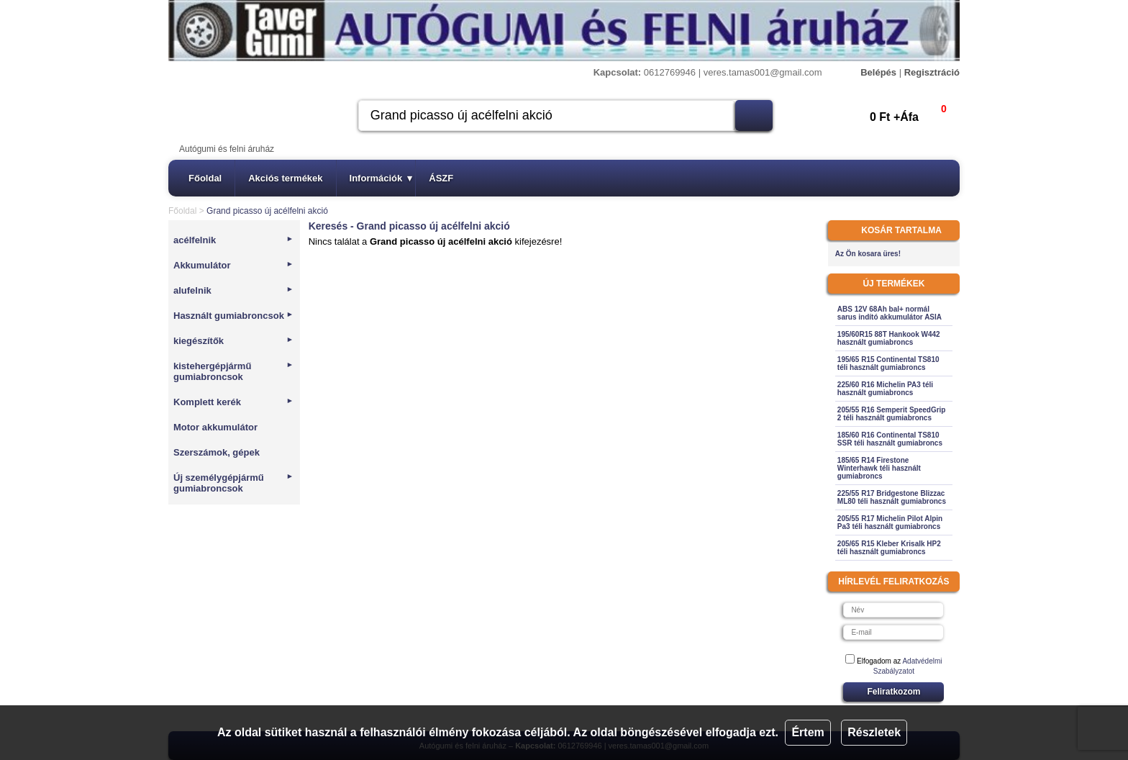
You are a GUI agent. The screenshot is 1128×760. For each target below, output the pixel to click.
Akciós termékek (285, 178)
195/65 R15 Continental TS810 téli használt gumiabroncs (888, 363)
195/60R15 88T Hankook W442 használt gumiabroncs (888, 338)
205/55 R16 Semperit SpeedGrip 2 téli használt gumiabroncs (891, 414)
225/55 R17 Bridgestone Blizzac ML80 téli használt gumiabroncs (891, 497)
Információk (381, 178)
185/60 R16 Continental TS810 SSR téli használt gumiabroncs (889, 439)
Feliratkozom (893, 692)
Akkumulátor (233, 265)
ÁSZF (441, 178)
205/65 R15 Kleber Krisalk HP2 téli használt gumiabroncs (889, 548)
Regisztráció (932, 72)
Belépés (878, 72)
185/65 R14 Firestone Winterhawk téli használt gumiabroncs (879, 468)
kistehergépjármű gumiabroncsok (233, 371)
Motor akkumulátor (215, 427)
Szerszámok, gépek (216, 452)
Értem (807, 732)
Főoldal (205, 178)
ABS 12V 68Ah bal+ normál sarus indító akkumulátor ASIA (889, 313)
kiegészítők (233, 340)
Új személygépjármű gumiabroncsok (233, 483)
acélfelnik (233, 240)
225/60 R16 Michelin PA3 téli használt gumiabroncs (885, 389)
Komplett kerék (233, 402)
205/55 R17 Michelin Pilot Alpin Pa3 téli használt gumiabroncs (889, 522)
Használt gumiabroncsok (233, 315)
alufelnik (233, 290)
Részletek (874, 732)
